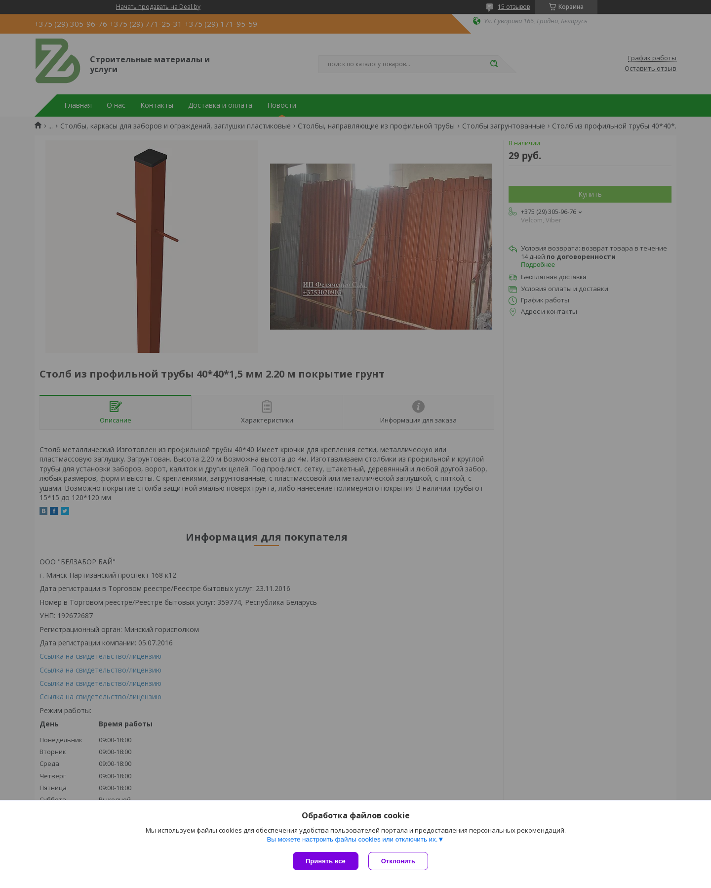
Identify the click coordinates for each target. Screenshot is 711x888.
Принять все (326, 861)
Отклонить (398, 861)
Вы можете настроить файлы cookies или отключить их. (352, 839)
